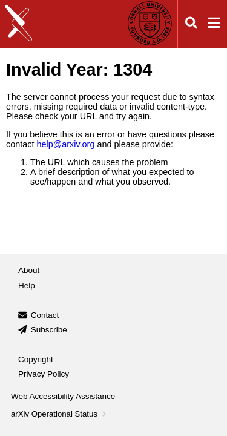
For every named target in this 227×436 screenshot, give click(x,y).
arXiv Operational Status (59, 413)
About (28, 270)
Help (26, 285)
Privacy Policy (43, 373)
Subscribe (49, 329)
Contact (45, 315)
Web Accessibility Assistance (63, 396)
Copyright (35, 359)
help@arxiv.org (65, 144)
